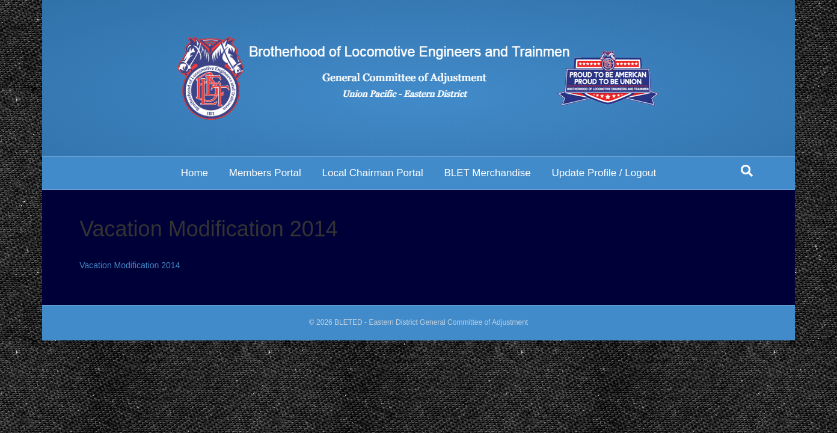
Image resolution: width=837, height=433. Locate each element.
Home (194, 173)
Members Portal (265, 173)
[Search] (747, 171)
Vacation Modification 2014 (129, 265)
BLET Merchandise (487, 173)
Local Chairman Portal (372, 173)
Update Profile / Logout (603, 173)
